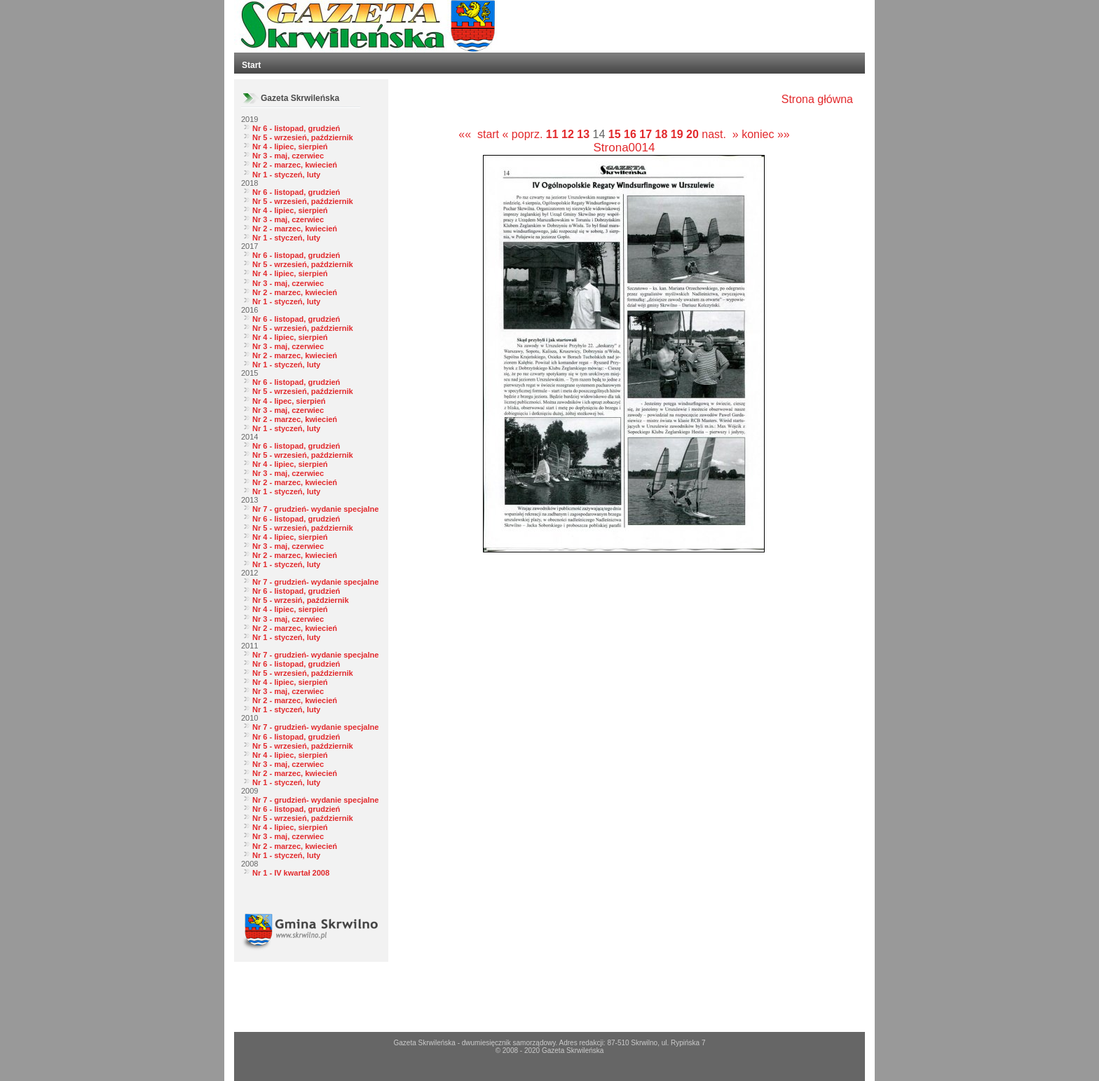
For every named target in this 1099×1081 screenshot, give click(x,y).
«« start (478, 134)
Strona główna (817, 99)
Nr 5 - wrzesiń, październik (300, 600)
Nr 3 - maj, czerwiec (288, 155)
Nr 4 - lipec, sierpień (289, 401)
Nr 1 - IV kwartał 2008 (290, 873)
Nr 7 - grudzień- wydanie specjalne (315, 509)
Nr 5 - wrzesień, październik (302, 137)
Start (251, 65)
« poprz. (524, 134)
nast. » (720, 134)
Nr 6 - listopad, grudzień (296, 128)
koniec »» (766, 134)
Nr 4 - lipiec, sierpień (290, 146)
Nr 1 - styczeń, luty (286, 174)
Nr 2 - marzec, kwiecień (294, 165)
